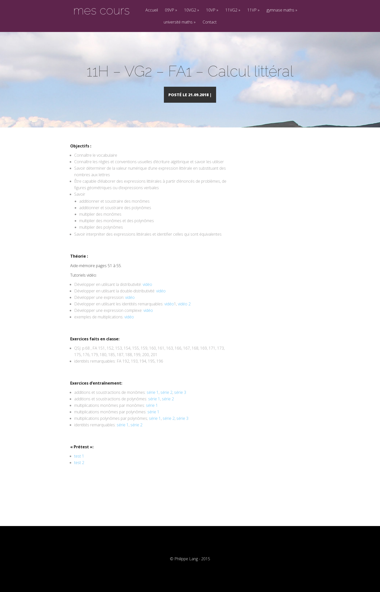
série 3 (180, 399)
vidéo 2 (184, 311)
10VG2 (191, 10)
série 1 (153, 399)
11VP (253, 10)
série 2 (166, 399)
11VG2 (232, 10)
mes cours (101, 10)
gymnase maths (282, 10)
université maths (180, 22)
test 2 (79, 470)
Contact (210, 22)
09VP (171, 10)
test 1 (79, 463)
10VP (212, 10)
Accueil (151, 10)
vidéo (147, 291)
